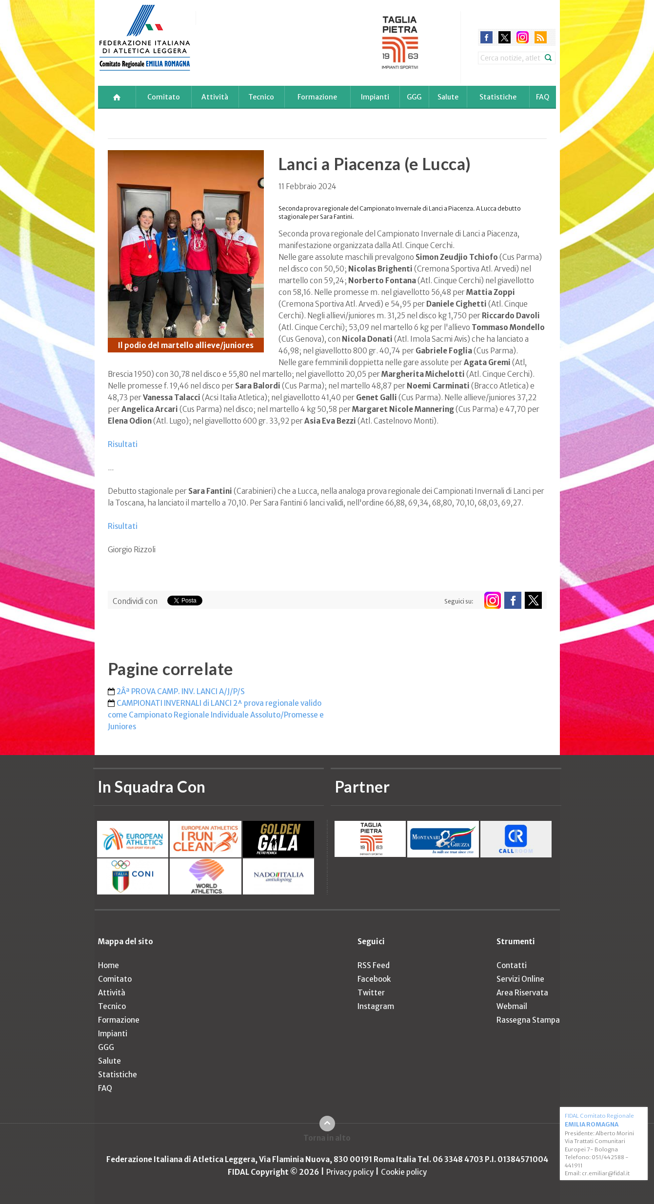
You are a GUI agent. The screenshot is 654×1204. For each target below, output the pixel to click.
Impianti (375, 97)
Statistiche (497, 97)
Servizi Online (520, 979)
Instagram (375, 1006)
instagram (522, 37)
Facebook (374, 979)
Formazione (317, 97)
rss (541, 37)
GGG (414, 97)
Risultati (123, 444)
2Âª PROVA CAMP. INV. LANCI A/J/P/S (181, 691)
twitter (504, 37)
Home (108, 965)
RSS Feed (373, 965)
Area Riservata (522, 992)
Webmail (511, 1006)
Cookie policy (404, 1172)
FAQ (542, 97)
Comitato (163, 97)
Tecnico (261, 97)
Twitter (371, 992)
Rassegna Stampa (528, 1020)
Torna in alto (327, 1138)
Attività (214, 97)
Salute (447, 97)
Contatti (511, 965)
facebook (486, 37)
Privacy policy (350, 1172)
